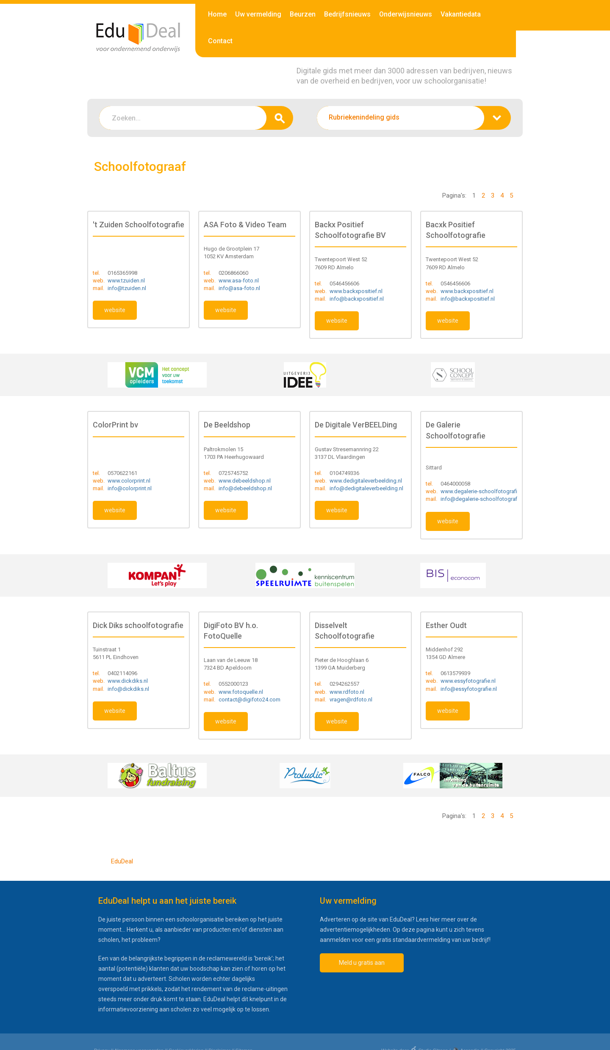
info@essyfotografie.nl (469, 689)
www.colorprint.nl (129, 481)
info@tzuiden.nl (127, 288)
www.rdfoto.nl (347, 692)
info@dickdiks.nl (128, 689)
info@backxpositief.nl (357, 299)
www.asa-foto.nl (239, 280)
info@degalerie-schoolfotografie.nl (484, 499)
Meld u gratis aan (362, 962)
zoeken (279, 118)
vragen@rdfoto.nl (351, 699)
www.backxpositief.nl (356, 291)
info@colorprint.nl (130, 488)
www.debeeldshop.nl (245, 481)
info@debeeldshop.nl (245, 488)
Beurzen (303, 14)
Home (217, 14)
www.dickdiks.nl (128, 681)
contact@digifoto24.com (249, 699)
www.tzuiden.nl (126, 280)
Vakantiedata (461, 14)
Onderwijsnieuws (405, 14)
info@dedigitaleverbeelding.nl (366, 488)
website (114, 310)
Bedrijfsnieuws (347, 14)
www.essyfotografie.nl (468, 681)
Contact (220, 41)
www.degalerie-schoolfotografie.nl (483, 491)
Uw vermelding (258, 14)
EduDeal (122, 861)
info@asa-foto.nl (239, 288)
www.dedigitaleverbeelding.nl (366, 481)
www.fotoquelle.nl (241, 692)
